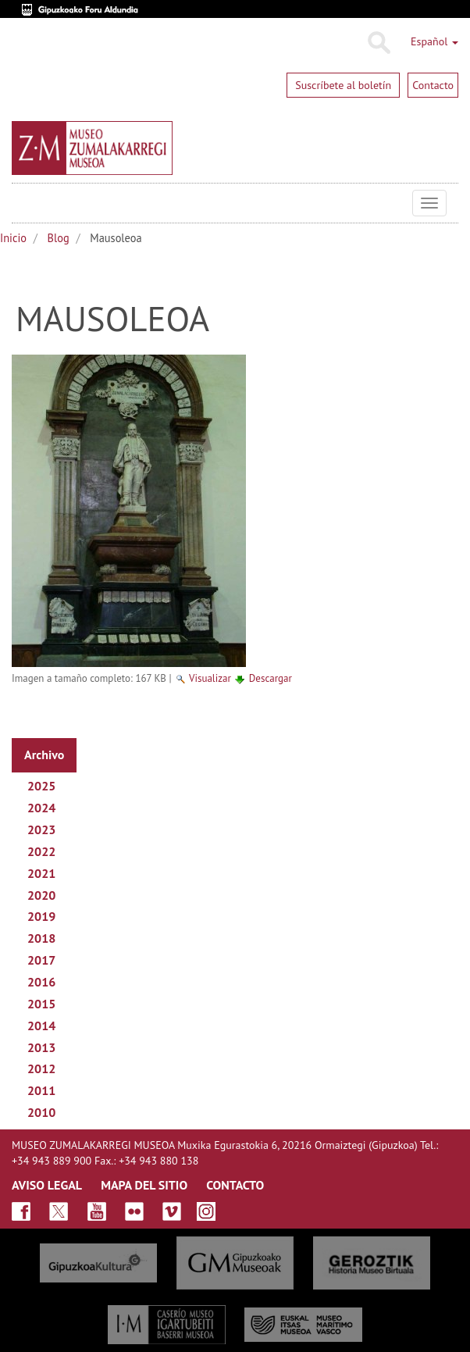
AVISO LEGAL (47, 1185)
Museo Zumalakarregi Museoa (23, 203)
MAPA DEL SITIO (144, 1185)
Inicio (13, 237)
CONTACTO (235, 1185)
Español (434, 41)
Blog (58, 237)
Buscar (378, 43)
